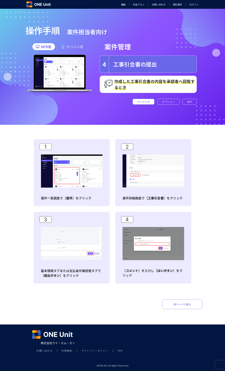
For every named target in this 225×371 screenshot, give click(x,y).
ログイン (194, 4)
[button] (43, 46)
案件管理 (117, 46)
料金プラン (138, 4)
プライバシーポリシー (94, 350)
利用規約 (67, 350)
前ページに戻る (182, 304)
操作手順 (42, 30)
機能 (123, 4)
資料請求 (177, 4)
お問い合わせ (159, 4)
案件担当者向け (87, 32)
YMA (120, 350)
